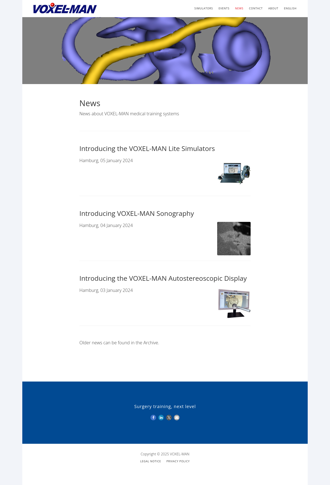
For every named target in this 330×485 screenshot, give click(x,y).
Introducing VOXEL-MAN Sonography (136, 213)
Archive (150, 343)
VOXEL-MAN (64, 8)
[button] (153, 417)
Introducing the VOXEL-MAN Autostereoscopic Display (163, 278)
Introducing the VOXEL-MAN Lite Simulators (147, 148)
